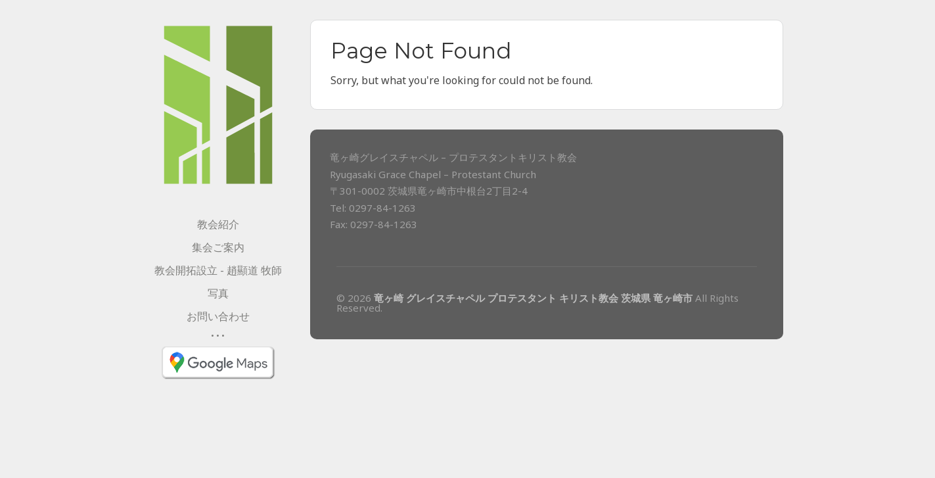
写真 (218, 293)
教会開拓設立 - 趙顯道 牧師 (218, 270)
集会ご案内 (218, 247)
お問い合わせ (218, 316)
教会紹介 (218, 224)
